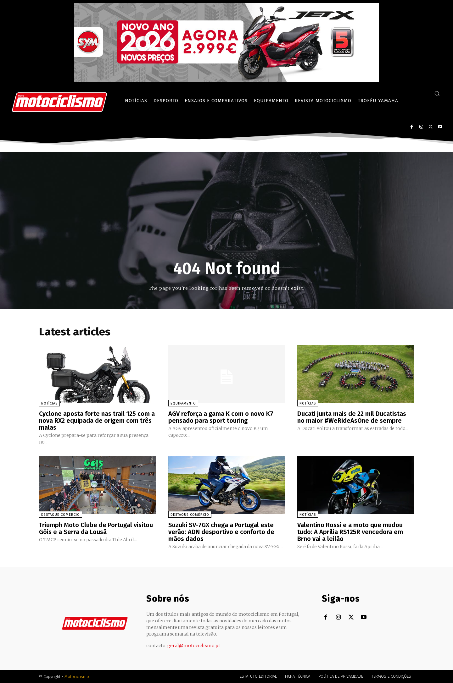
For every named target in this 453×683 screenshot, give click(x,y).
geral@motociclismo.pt (193, 645)
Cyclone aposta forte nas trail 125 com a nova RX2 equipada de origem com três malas (97, 420)
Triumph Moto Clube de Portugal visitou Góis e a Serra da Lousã (96, 528)
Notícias (49, 403)
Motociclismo (76, 676)
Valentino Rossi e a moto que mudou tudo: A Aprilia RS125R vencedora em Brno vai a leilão (350, 532)
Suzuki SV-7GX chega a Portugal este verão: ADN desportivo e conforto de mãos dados (221, 532)
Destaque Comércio (60, 515)
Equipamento (183, 403)
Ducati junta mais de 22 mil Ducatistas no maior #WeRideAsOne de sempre (351, 417)
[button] (436, 93)
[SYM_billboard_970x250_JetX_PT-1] (226, 80)
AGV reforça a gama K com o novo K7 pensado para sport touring (220, 417)
